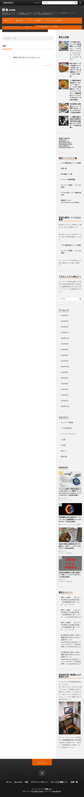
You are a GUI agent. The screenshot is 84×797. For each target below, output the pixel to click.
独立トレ (7, 21)
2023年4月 (64, 321)
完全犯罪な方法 (68, 740)
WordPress (57, 791)
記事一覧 (28, 26)
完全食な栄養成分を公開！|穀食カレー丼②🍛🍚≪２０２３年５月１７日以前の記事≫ (70, 575)
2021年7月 (64, 378)
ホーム (9, 782)
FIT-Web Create (37, 791)
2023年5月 (64, 315)
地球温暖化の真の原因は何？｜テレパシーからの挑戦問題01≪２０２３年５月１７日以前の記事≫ (70, 519)
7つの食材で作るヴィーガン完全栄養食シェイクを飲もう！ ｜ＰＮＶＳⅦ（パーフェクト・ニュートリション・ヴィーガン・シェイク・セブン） (75, 50)
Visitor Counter (64, 138)
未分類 (63, 445)
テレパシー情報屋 (34, 21)
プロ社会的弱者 (66, 428)
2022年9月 (64, 344)
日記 (26, 782)
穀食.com (8, 9)
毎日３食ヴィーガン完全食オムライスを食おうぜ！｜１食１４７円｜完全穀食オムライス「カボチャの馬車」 (75, 70)
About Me (18, 782)
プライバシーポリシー (39, 782)
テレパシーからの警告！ (54, 21)
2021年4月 (64, 384)
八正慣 (63, 439)
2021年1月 (64, 401)
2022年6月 (64, 355)
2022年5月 (64, 361)
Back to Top (42, 763)
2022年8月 (64, 349)
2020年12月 (65, 406)
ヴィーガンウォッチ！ (12, 26)
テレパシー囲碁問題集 (68, 179)
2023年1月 (64, 332)
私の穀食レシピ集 (66, 174)
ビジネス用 (64, 193)
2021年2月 (64, 395)
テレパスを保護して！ (59, 782)
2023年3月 (64, 327)
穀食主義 (19, 21)
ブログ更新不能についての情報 (47, 26)
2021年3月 (64, 389)
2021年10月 (65, 366)
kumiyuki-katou (73, 617)
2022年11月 (65, 338)
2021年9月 (64, 372)
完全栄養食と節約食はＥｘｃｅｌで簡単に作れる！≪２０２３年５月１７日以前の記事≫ (75, 108)
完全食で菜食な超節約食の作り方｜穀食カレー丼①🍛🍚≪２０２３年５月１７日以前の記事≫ (70, 546)
